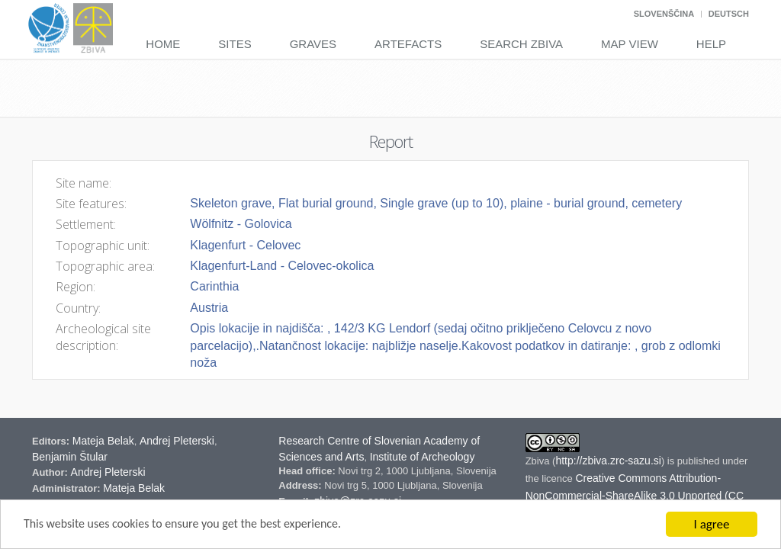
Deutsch (729, 13)
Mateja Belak (103, 441)
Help (711, 43)
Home (163, 43)
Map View (629, 43)
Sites (234, 43)
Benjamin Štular (70, 457)
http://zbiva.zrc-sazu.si (608, 460)
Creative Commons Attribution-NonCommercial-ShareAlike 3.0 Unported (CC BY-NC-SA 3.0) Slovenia (634, 495)
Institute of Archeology (422, 457)
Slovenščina (664, 13)
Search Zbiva (521, 43)
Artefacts (408, 43)
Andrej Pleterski (177, 441)
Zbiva (538, 461)
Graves (313, 43)
